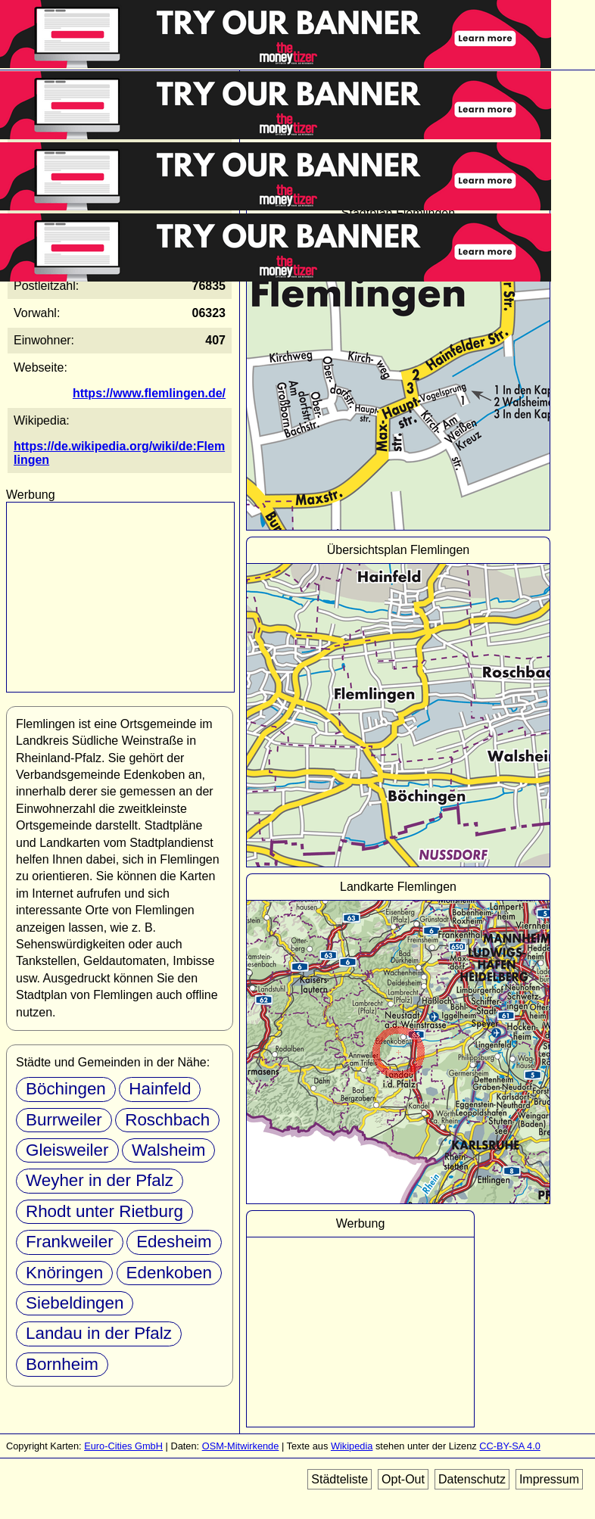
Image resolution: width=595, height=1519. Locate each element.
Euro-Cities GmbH (123, 1446)
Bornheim (62, 1364)
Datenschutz (472, 1479)
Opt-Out (403, 1479)
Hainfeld (160, 1088)
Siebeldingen (74, 1302)
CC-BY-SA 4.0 (509, 1446)
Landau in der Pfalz (99, 1333)
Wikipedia (351, 1446)
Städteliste (339, 1479)
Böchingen (66, 1088)
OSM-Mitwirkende (240, 1446)
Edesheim (174, 1241)
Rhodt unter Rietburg (104, 1211)
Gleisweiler (67, 1150)
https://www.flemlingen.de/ (149, 393)
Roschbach (167, 1119)
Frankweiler (70, 1241)
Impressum (549, 1479)
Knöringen (64, 1272)
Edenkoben (169, 1272)
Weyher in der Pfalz (99, 1180)
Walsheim (168, 1150)
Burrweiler (64, 1119)
